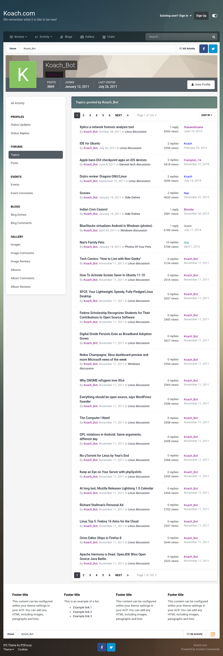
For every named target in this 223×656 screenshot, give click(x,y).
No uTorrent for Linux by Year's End (104, 455)
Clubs (111, 36)
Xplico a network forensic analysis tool (107, 127)
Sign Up (201, 15)
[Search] (164, 36)
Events (15, 184)
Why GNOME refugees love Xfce (102, 380)
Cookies (23, 649)
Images (15, 244)
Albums (16, 270)
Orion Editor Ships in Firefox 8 (100, 538)
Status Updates (21, 124)
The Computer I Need (95, 418)
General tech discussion (134, 164)
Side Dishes (132, 197)
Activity (44, 36)
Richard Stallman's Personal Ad (101, 505)
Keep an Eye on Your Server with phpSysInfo (110, 472)
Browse (19, 36)
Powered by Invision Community (200, 649)
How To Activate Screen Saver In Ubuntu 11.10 (112, 275)
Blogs (68, 36)
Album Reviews (21, 286)
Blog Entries (18, 214)
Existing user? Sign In (176, 16)
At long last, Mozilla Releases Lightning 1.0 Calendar (116, 488)
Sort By (206, 115)
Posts (14, 163)
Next (118, 115)
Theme (8, 649)
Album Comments (22, 278)
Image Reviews (20, 261)
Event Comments (22, 193)
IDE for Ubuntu (90, 143)
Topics (15, 154)
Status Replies (20, 133)
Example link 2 (82, 612)
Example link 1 (82, 607)
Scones (85, 193)
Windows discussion (134, 230)
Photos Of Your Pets (138, 246)
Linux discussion (136, 131)
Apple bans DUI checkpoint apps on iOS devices (113, 160)
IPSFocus (26, 645)
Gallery (89, 36)
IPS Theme (9, 645)
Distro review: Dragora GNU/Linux (103, 176)
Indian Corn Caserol (93, 209)
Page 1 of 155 (147, 115)
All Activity (17, 103)
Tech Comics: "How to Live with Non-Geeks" (110, 259)
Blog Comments (21, 223)
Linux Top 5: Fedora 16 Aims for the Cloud (109, 521)
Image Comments (22, 253)
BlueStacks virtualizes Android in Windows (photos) (116, 226)
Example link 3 (82, 616)
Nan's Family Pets (92, 242)
